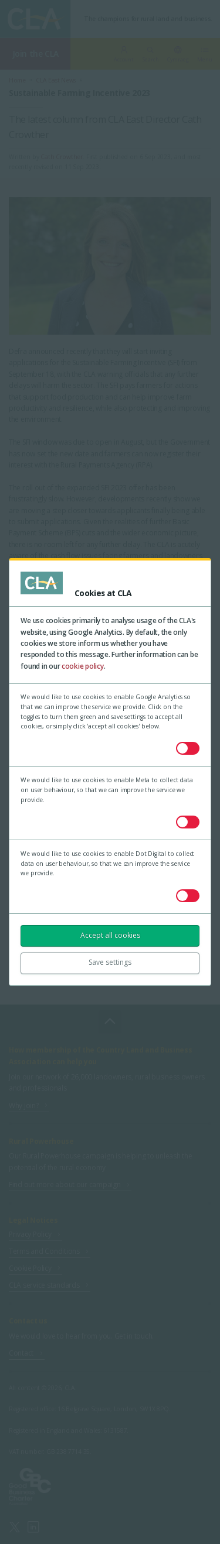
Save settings (110, 962)
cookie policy (83, 666)
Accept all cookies (110, 935)
